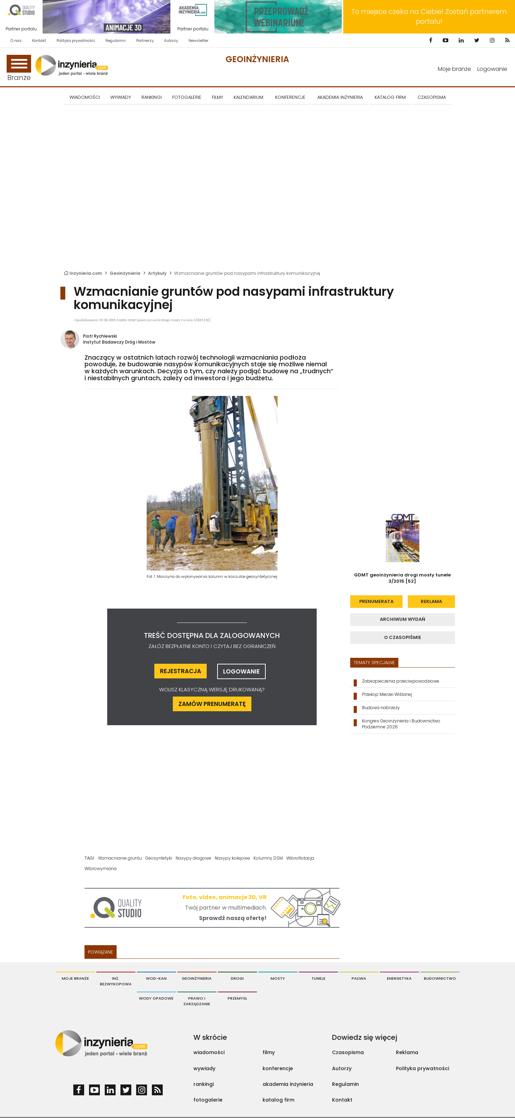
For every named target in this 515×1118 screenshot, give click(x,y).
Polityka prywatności (76, 40)
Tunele (318, 978)
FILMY (217, 97)
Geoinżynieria (257, 59)
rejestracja (180, 671)
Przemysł (237, 998)
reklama (431, 601)
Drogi (237, 978)
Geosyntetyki (158, 858)
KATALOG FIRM (390, 97)
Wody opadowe (156, 998)
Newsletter (198, 40)
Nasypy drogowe (193, 858)
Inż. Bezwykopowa (116, 981)
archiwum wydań (402, 619)
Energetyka (399, 978)
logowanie (241, 671)
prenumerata (376, 601)
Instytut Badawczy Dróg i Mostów (119, 342)
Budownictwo (440, 978)
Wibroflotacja (300, 858)
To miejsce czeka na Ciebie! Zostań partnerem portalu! (429, 16)
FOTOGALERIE (186, 97)
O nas (16, 40)
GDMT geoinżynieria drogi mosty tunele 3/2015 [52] (402, 578)
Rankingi (151, 97)
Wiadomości (84, 97)
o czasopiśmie (402, 637)
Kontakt (39, 40)
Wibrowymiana (100, 868)
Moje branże (454, 69)
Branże (19, 68)
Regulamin (115, 40)
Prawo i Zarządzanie (196, 1001)
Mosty (278, 978)
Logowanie (492, 69)
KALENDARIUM (248, 97)
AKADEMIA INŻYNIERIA (340, 97)
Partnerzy (145, 40)
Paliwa (359, 978)
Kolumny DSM (268, 858)
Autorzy (171, 40)
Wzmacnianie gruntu (120, 858)
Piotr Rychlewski (100, 336)
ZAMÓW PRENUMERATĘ (212, 704)
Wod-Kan (156, 978)
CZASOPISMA (432, 97)
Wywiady (120, 97)
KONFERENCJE (290, 97)
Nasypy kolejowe (232, 858)
